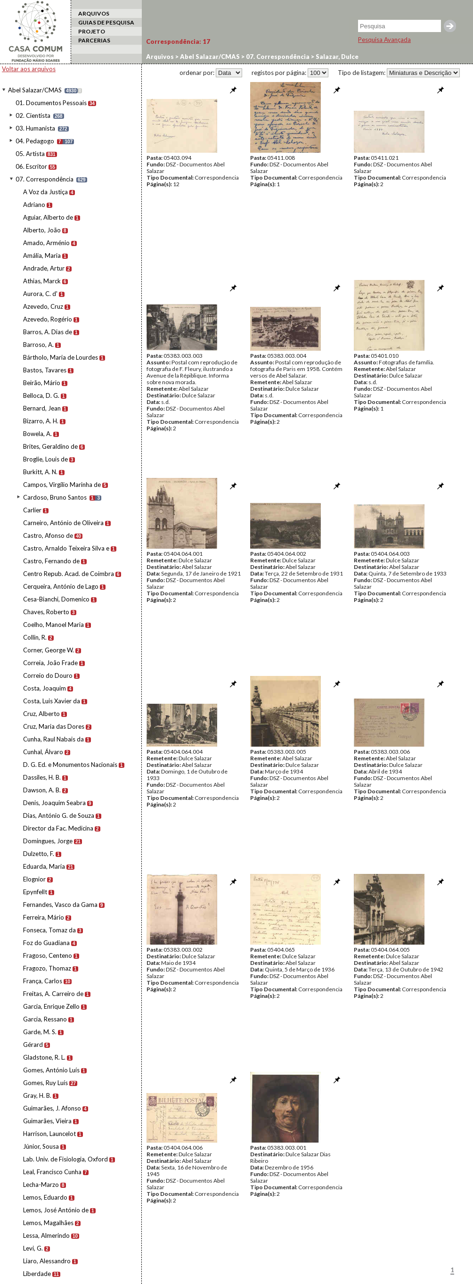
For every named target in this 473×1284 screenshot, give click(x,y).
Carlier (32, 510)
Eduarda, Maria (44, 866)
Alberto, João (42, 230)
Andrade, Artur (44, 268)
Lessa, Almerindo (46, 1235)
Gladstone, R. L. (44, 1057)
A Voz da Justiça (45, 192)
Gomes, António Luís (51, 1070)
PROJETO (91, 31)
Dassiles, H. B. (42, 777)
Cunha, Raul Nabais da (53, 739)
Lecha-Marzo (41, 1184)
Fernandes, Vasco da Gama (60, 904)
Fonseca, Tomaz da (49, 930)
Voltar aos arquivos (29, 69)
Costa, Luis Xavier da (51, 701)
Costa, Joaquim (44, 688)
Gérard (33, 1044)
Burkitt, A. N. (40, 472)
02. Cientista (33, 115)
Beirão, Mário (41, 383)
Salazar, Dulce (336, 56)
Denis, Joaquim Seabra (54, 803)
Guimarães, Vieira (47, 1121)
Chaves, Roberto (46, 612)
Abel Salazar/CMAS (35, 90)
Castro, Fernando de (51, 561)
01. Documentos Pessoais (51, 103)
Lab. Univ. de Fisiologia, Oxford (65, 1159)
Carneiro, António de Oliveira (63, 523)
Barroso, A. (38, 344)
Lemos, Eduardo (45, 1197)
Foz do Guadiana (46, 943)
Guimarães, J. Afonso (52, 1108)
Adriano (34, 204)
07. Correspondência (44, 179)
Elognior (34, 879)
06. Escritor (31, 166)
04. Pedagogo (35, 141)
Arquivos (160, 56)
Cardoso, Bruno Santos (55, 497)
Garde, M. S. (40, 1032)
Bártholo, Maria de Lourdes (60, 357)
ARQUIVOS (93, 13)
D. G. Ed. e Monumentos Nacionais (70, 764)
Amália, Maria (42, 255)
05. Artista (30, 153)
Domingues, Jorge (48, 841)
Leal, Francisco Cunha (52, 1172)
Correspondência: (178, 41)
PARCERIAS (94, 40)
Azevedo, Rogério (47, 319)
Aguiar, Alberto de (48, 217)
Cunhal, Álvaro (43, 752)
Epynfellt (35, 892)
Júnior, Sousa (41, 1146)
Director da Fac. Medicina (58, 828)
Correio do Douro (48, 675)
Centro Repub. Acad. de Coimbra (68, 573)
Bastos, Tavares (44, 370)
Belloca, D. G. (41, 395)
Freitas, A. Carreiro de (53, 993)
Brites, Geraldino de (50, 446)
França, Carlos (42, 981)
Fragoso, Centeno (47, 955)
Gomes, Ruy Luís (45, 1082)
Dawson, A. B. (42, 790)
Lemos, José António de (56, 1210)
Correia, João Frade (50, 663)
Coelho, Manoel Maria (53, 624)
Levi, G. (33, 1248)
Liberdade (37, 1273)
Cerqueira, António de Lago (60, 586)
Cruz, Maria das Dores (53, 726)
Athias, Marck (42, 281)
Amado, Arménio (46, 243)
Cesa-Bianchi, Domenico (56, 599)
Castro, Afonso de (48, 535)
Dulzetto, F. (38, 853)
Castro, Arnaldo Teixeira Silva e (66, 548)
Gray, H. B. (37, 1095)
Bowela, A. (37, 433)
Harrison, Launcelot (49, 1133)
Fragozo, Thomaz (47, 968)
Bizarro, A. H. (40, 421)
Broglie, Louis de (45, 459)
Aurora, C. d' (40, 293)
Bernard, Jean (42, 408)
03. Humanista (35, 128)
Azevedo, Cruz (43, 306)
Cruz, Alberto (41, 713)
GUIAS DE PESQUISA (106, 22)
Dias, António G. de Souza (58, 815)
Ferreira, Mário (43, 917)
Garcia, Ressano (45, 1019)
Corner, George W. (48, 650)
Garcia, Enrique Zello (51, 1006)
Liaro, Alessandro (47, 1261)
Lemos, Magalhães (48, 1222)
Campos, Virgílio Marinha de (62, 484)
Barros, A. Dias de (47, 332)
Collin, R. (35, 637)
